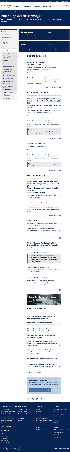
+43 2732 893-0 (56, 416)
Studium (17, 6)
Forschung (27, 6)
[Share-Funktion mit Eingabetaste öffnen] (28, 398)
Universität (47, 6)
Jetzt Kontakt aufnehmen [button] (40, 390)
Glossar (56, 1)
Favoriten (64, 1)
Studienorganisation (10, 11)
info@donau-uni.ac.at (58, 414)
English (51, 1)
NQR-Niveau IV (45, 69)
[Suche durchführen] (66, 6)
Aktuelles (37, 6)
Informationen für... (8, 1)
